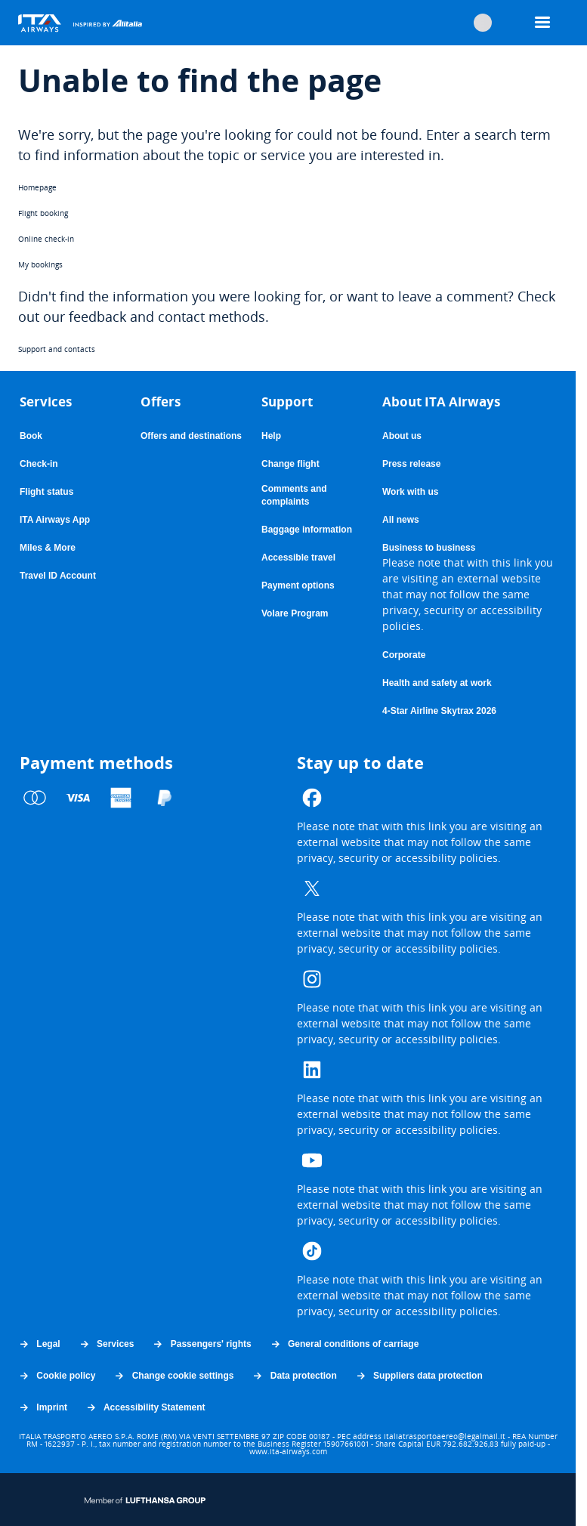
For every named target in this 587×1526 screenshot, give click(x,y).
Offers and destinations (191, 436)
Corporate (403, 655)
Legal (39, 1344)
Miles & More (48, 547)
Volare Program (294, 613)
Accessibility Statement (145, 1407)
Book (31, 436)
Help (271, 436)
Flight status (46, 492)
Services (106, 1344)
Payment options (298, 585)
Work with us (410, 492)
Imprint (42, 1407)
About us (402, 436)
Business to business (428, 548)
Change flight (290, 464)
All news (400, 519)
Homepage (37, 187)
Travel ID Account (58, 575)
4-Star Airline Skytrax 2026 (439, 711)
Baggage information (306, 529)
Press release (411, 464)
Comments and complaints (302, 495)
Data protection (294, 1376)
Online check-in (46, 238)
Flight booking (43, 213)
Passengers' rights (201, 1344)
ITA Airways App (55, 519)
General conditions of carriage (344, 1344)
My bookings (40, 264)
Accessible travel (298, 557)
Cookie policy (56, 1376)
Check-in (39, 464)
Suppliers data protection (419, 1376)
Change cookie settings (173, 1376)
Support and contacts (56, 349)
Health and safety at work (437, 683)
